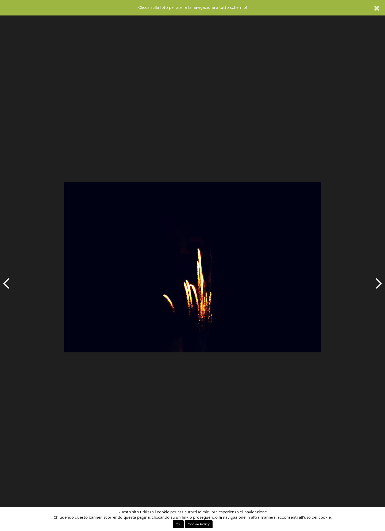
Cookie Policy (199, 524)
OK (178, 524)
